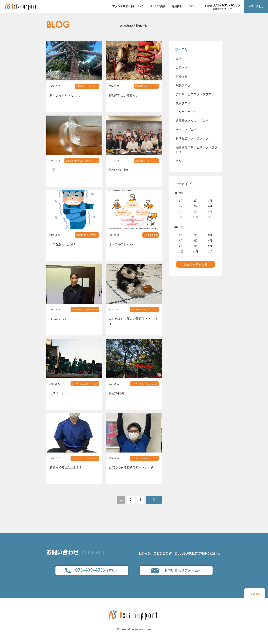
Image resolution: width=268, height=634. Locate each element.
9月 (210, 246)
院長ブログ (183, 85)
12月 (210, 251)
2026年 (178, 192)
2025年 (178, 227)
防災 (179, 161)
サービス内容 (157, 6)
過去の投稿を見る (196, 264)
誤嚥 (179, 58)
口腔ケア (182, 67)
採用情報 (177, 6)
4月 (181, 206)
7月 (181, 246)
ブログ (192, 6)
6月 (210, 206)
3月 (210, 200)
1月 (181, 200)
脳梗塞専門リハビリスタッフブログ (82, 161)
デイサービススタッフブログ (85, 309)
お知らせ (182, 76)
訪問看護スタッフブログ (87, 86)
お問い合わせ (256, 6)
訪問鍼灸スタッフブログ (87, 235)
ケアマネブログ (150, 235)
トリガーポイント (188, 111)
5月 (196, 206)
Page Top (255, 594)
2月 (196, 200)
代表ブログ (183, 103)
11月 (195, 251)
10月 (181, 251)
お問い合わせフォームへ (176, 570)
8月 (196, 246)
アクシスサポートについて (127, 6)
